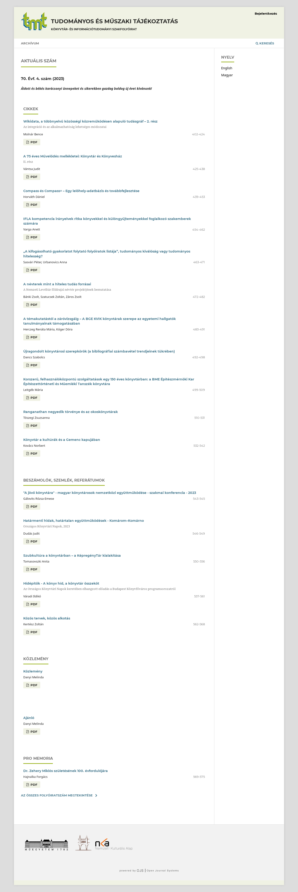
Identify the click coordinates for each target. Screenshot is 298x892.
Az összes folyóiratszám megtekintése (57, 795)
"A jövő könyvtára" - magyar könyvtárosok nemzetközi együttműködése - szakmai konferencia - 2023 (109, 493)
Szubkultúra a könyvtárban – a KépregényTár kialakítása (72, 555)
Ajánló (28, 718)
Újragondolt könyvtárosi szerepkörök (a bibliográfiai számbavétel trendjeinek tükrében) (99, 351)
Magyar (227, 75)
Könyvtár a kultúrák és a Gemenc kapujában (61, 440)
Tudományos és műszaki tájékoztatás (114, 25)
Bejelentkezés (266, 13)
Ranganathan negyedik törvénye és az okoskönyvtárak (70, 412)
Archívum (30, 43)
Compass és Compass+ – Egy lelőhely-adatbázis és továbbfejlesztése (81, 191)
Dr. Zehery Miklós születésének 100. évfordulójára (65, 771)
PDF (33, 142)
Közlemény (32, 671)
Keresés (265, 43)
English (226, 68)
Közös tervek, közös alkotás (46, 618)
